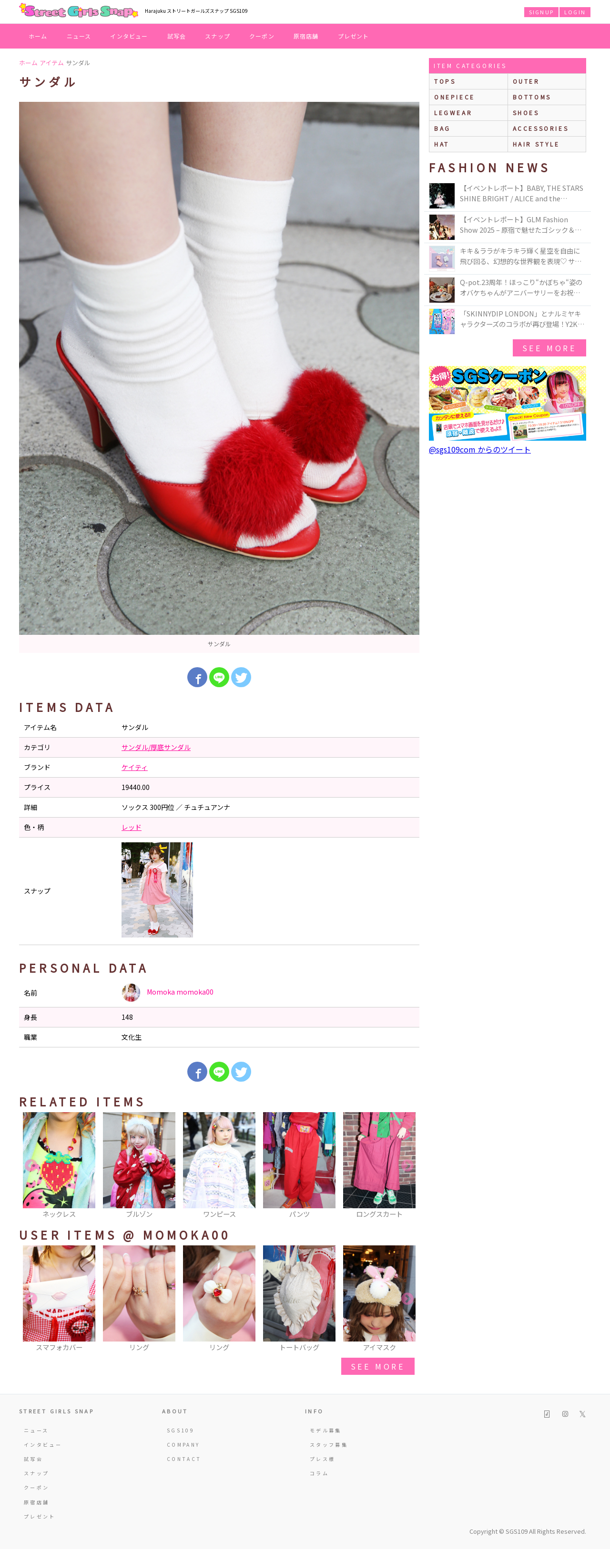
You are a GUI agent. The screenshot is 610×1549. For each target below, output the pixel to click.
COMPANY (183, 1444)
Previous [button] (31, 1166)
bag (442, 128)
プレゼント (353, 36)
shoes (526, 113)
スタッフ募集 (329, 1444)
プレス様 (322, 1458)
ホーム (38, 36)
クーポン (261, 36)
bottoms (532, 97)
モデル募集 (326, 1430)
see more (378, 1366)
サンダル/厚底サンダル (156, 747)
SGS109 (180, 1430)
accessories (541, 128)
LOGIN (575, 12)
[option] (219, 377)
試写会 (176, 36)
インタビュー (129, 36)
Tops (445, 81)
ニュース (79, 36)
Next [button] (407, 1166)
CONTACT (184, 1458)
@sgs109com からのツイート (480, 449)
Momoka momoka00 (168, 992)
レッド (132, 827)
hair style (536, 144)
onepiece (454, 97)
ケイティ (135, 767)
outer (526, 81)
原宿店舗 (306, 36)
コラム (319, 1473)
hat (441, 144)
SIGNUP (541, 12)
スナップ (217, 36)
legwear (453, 113)
